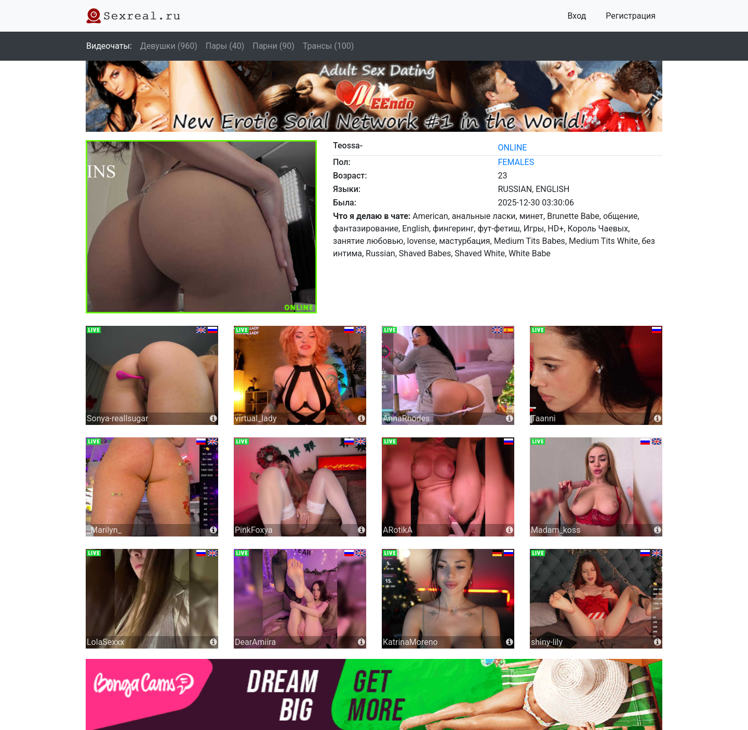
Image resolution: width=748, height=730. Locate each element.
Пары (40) (225, 46)
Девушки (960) (168, 46)
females (516, 162)
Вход (576, 16)
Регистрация (631, 16)
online (512, 148)
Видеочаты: (109, 46)
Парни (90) (273, 46)
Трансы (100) (328, 46)
